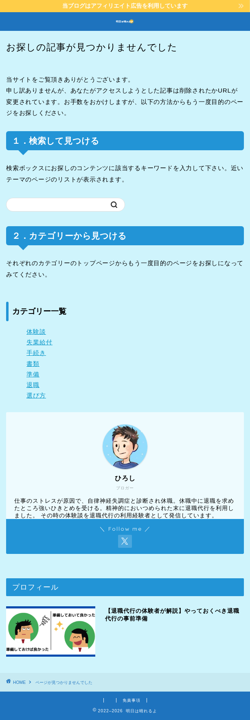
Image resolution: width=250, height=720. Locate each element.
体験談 (36, 331)
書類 (32, 363)
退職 (32, 384)
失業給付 (39, 342)
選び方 (36, 395)
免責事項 (131, 700)
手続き (36, 352)
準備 (32, 374)
